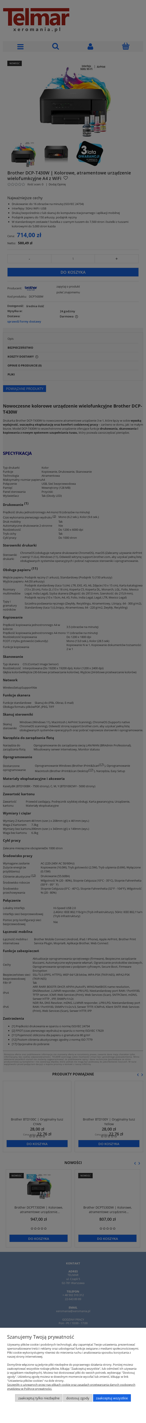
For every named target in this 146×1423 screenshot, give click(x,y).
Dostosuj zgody (77, 1398)
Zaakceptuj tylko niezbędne (39, 1398)
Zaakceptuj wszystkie (112, 1398)
